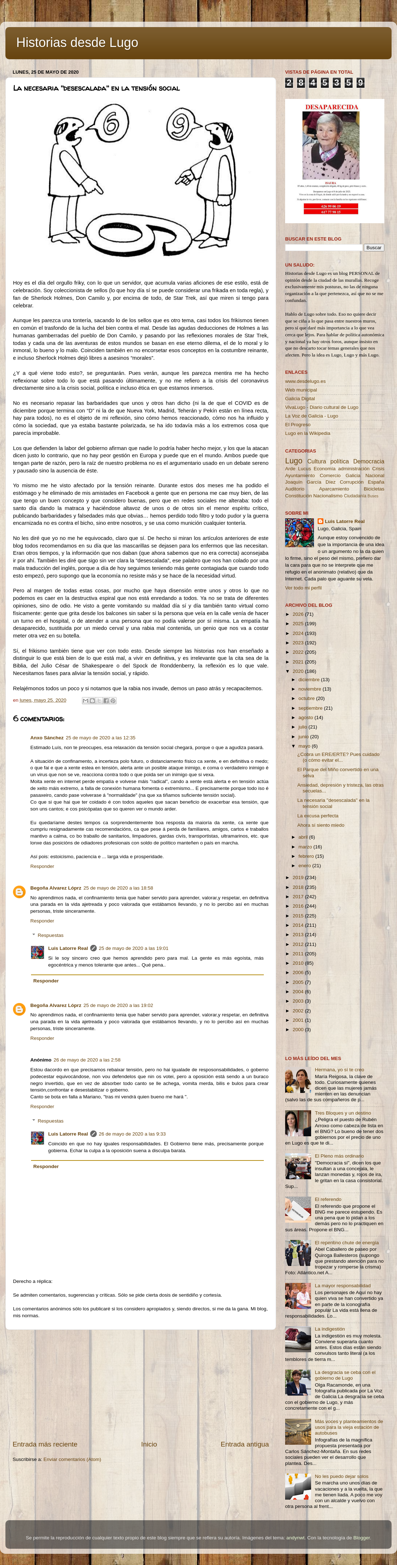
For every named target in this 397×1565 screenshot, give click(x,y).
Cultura (316, 461)
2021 (299, 662)
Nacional (374, 475)
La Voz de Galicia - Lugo (311, 416)
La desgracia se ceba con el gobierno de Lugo (345, 1375)
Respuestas (51, 935)
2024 (299, 633)
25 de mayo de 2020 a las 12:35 (100, 737)
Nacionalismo (328, 495)
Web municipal (301, 390)
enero (305, 865)
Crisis (378, 468)
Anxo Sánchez (47, 737)
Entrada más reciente (45, 1444)
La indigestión (330, 1329)
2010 (299, 963)
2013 (299, 934)
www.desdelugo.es (305, 381)
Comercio (330, 475)
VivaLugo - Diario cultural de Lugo (321, 407)
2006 (299, 972)
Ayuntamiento (300, 475)
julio (303, 727)
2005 (299, 982)
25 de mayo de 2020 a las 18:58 (118, 888)
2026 (299, 614)
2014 (299, 925)
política (339, 461)
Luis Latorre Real (68, 948)
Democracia (368, 461)
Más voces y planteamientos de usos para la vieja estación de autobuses (349, 1427)
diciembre (309, 679)
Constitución (298, 495)
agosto (306, 717)
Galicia (352, 475)
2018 (299, 887)
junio (304, 736)
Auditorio (294, 489)
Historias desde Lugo (77, 42)
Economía (325, 468)
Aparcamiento (334, 489)
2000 (299, 1029)
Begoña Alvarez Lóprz (55, 888)
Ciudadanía (355, 495)
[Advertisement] (141, 1385)
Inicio (149, 1444)
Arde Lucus (298, 468)
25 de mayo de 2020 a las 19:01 (134, 948)
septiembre (311, 708)
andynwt (295, 1537)
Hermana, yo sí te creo (339, 1069)
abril (303, 837)
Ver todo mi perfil (303, 588)
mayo (305, 746)
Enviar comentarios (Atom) (72, 1459)
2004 (299, 991)
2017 (299, 896)
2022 (299, 652)
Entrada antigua (245, 1444)
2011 (299, 953)
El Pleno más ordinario (339, 1156)
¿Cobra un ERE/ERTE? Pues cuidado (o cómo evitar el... (338, 757)
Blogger (361, 1537)
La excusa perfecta (318, 815)
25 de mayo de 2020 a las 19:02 (118, 1005)
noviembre (310, 689)
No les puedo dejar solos (341, 1476)
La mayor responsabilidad (343, 1285)
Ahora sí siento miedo (321, 825)
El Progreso (298, 424)
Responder (42, 866)
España (376, 482)
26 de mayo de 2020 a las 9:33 (132, 1134)
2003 (299, 1001)
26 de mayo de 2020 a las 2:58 (87, 1060)
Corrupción (351, 482)
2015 (299, 915)
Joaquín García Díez (310, 482)
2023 (299, 642)
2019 (299, 877)
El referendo (328, 1199)
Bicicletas (374, 489)
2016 (299, 906)
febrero (306, 856)
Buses (372, 496)
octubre (307, 698)
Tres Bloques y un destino (343, 1113)
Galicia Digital (300, 398)
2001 (299, 1020)
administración (354, 468)
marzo (305, 846)
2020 (299, 671)
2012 (299, 944)
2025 (299, 623)
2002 (299, 1010)
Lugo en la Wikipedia (307, 433)
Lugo (293, 460)
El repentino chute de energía (347, 1242)
